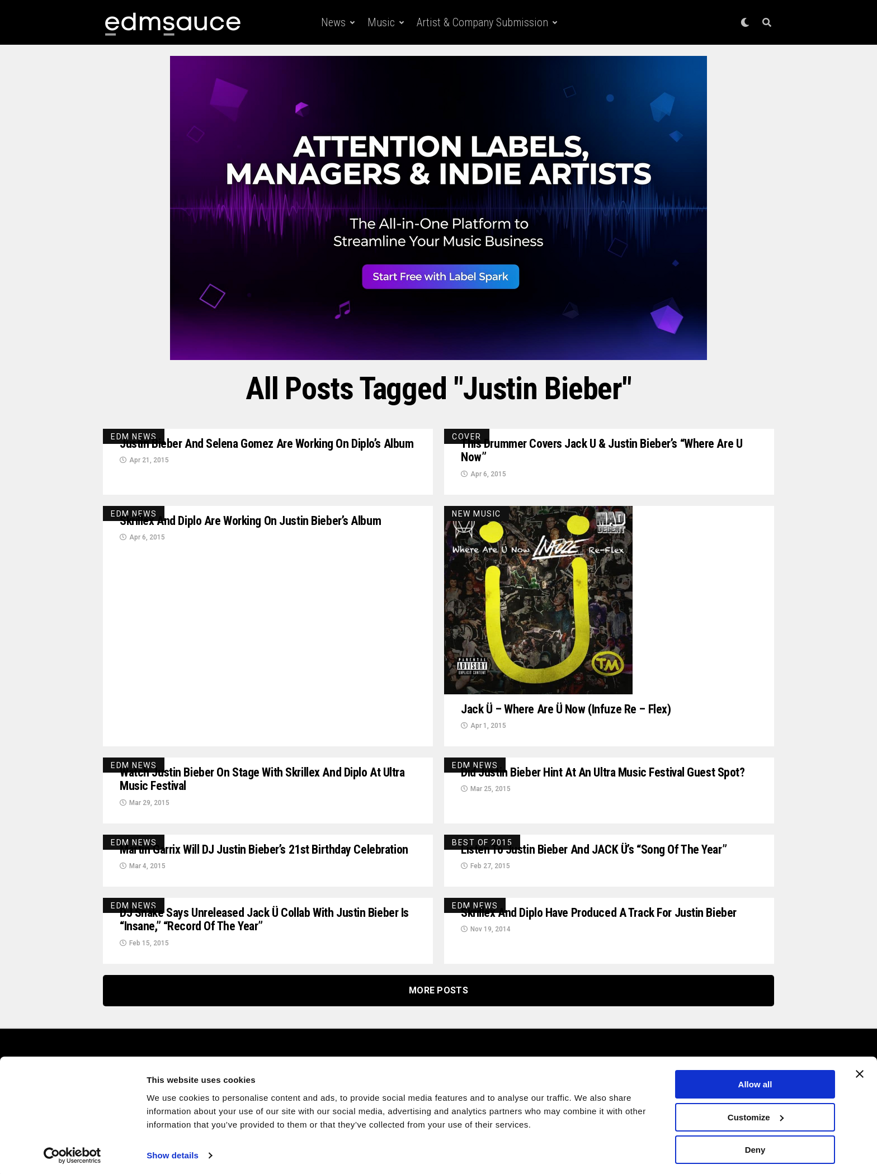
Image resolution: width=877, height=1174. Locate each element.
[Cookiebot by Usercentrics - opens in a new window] (72, 1152)
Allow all (755, 1081)
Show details (173, 1151)
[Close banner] (860, 1070)
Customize (756, 1114)
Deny (755, 1146)
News (333, 22)
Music (381, 22)
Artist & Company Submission (482, 22)
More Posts (438, 1017)
